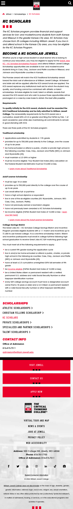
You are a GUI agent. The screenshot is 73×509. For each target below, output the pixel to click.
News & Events (36, 426)
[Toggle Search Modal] (70, 3)
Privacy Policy (36, 437)
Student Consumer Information (36, 475)
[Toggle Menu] (3, 3)
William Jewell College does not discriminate (21, 486)
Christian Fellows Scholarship (23, 313)
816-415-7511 (9, 348)
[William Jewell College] (36, 5)
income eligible (15, 269)
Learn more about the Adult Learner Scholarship (31, 220)
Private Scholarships (17, 322)
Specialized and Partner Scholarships (27, 327)
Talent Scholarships (16, 332)
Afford (8, 14)
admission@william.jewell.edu (18, 352)
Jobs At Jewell (36, 432)
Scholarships (20, 14)
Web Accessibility (36, 443)
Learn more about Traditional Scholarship (28, 168)
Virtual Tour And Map (36, 420)
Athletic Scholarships (18, 308)
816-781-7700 (40, 454)
